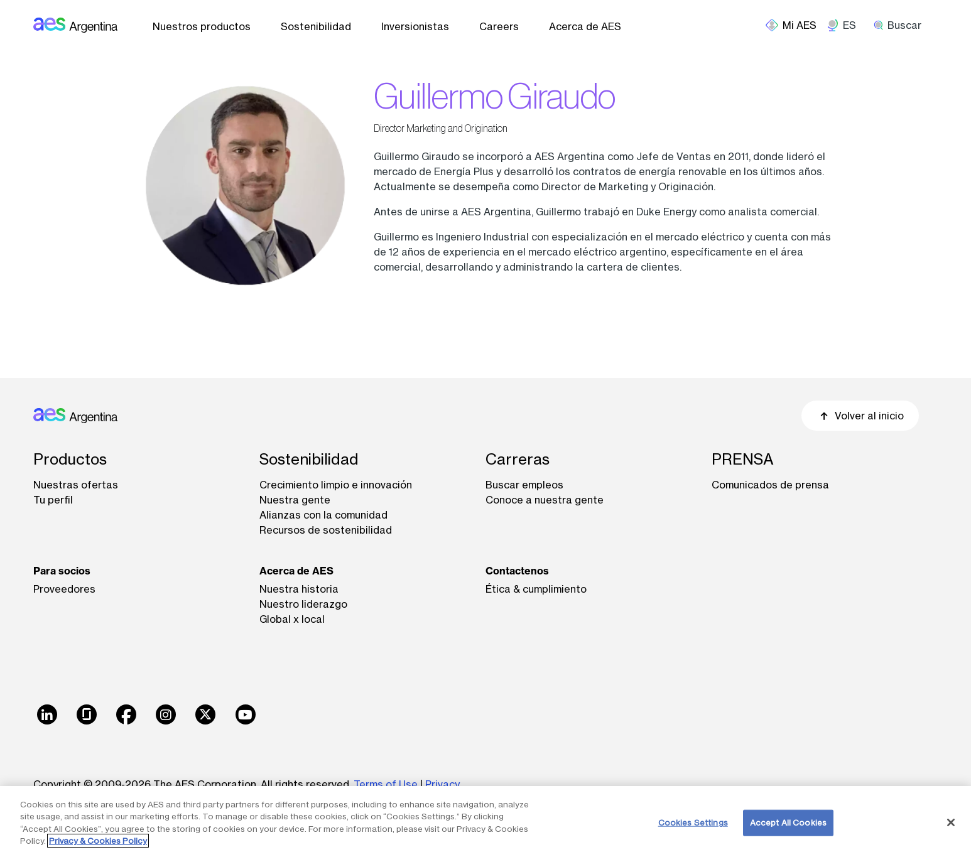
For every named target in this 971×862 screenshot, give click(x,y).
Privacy (442, 784)
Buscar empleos (524, 484)
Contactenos (517, 570)
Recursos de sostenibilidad (325, 530)
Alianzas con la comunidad (323, 515)
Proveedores (64, 589)
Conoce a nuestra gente (545, 499)
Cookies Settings (693, 822)
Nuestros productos (202, 26)
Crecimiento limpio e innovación (335, 484)
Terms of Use (386, 784)
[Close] (951, 822)
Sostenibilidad (316, 26)
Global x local (292, 619)
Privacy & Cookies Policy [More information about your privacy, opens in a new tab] (98, 841)
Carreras (518, 459)
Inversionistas (415, 26)
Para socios (61, 570)
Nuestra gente (294, 499)
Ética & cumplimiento (536, 589)
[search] (901, 25)
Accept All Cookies (788, 822)
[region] (485, 824)
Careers (499, 26)
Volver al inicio (860, 415)
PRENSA (743, 459)
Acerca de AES (585, 26)
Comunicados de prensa (770, 484)
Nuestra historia (299, 589)
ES (849, 25)
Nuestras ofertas (75, 484)
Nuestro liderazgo (303, 604)
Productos (70, 459)
